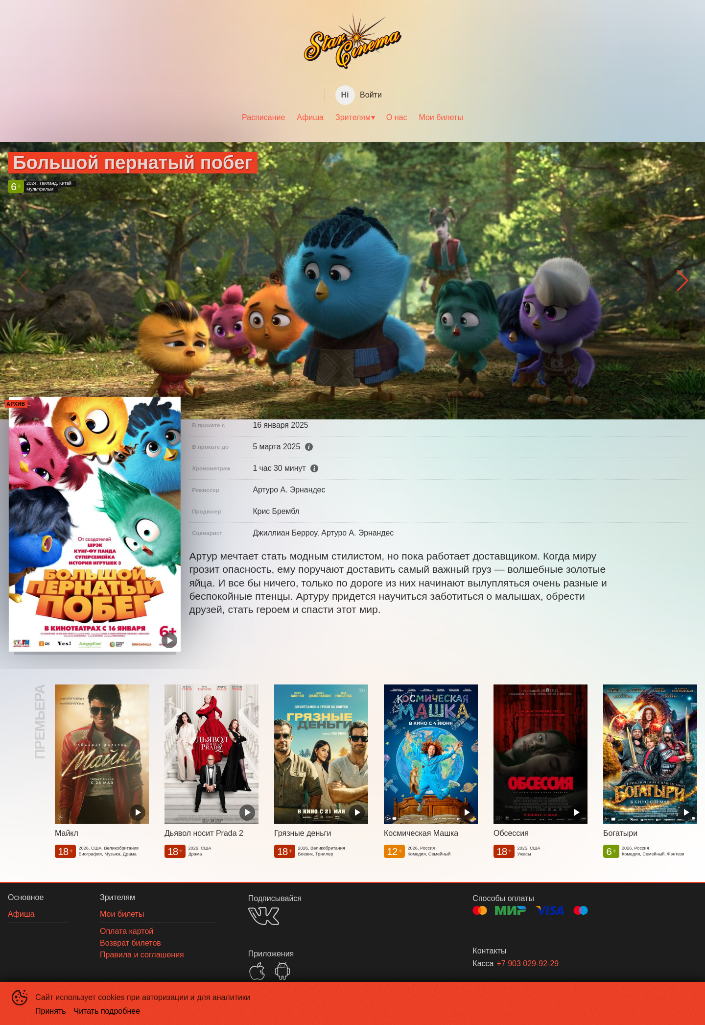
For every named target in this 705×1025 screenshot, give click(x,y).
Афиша (310, 117)
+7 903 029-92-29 (527, 963)
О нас (396, 117)
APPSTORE (257, 971)
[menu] (352, 117)
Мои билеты (441, 117)
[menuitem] (263, 117)
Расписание (263, 117)
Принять (50, 1011)
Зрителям (353, 117)
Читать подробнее (107, 1011)
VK (263, 916)
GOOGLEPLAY (282, 971)
